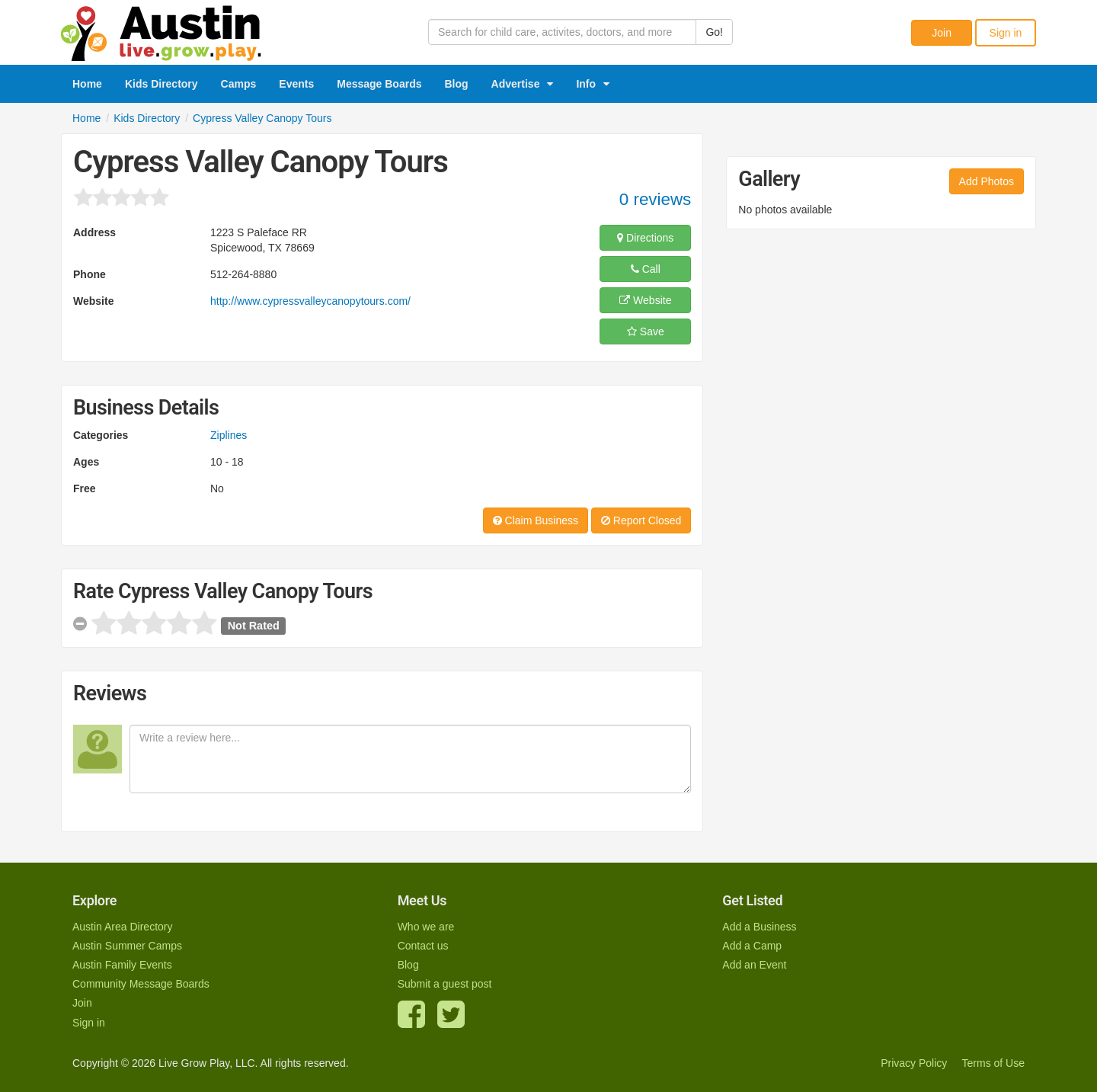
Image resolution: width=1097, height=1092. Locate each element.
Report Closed (641, 520)
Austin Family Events (122, 965)
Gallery (769, 179)
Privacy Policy (914, 1063)
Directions (645, 238)
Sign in (1006, 33)
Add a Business (759, 927)
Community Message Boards (140, 984)
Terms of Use (993, 1063)
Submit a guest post (445, 984)
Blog (457, 84)
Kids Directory (161, 84)
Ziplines (228, 435)
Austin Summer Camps (127, 946)
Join (941, 33)
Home (87, 84)
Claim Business (535, 520)
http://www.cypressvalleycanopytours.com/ (310, 301)
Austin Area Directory (122, 927)
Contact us (423, 946)
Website (645, 300)
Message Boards (379, 84)
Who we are (426, 927)
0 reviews (655, 199)
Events (296, 84)
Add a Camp (752, 946)
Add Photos (986, 181)
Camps (239, 84)
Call (645, 269)
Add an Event (754, 965)
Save (645, 331)
